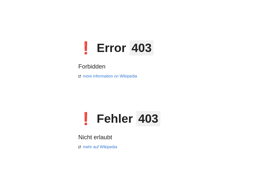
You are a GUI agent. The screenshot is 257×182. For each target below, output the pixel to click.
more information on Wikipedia (110, 76)
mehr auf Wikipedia (100, 147)
